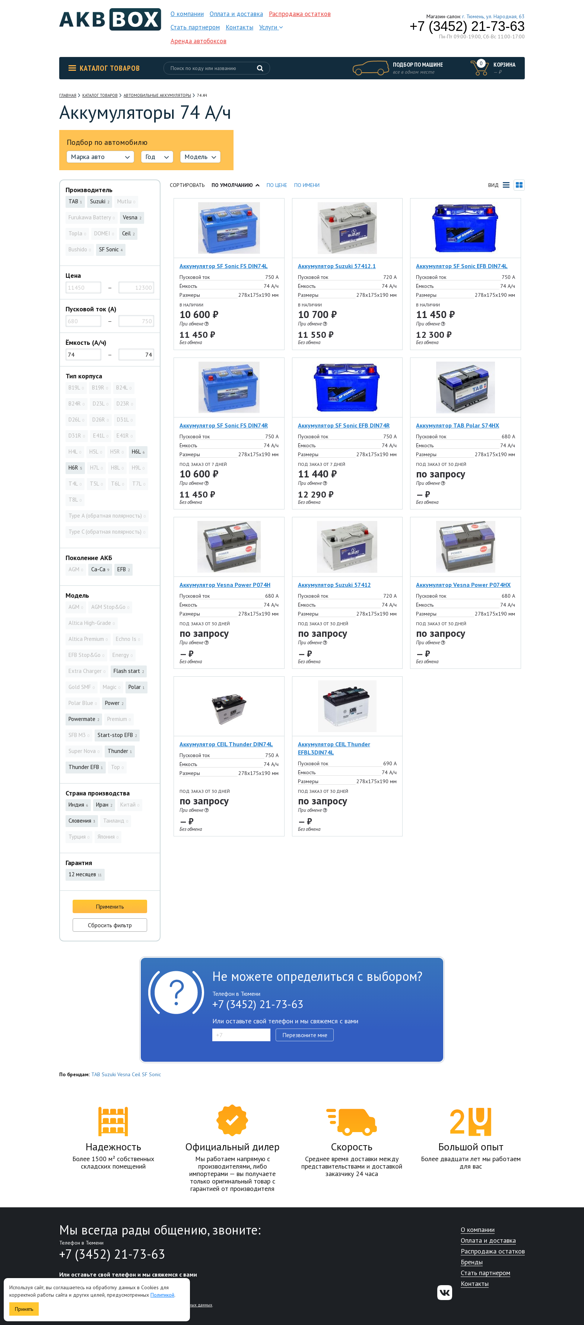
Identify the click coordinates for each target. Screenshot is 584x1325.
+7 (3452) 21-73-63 (467, 26)
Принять (24, 1309)
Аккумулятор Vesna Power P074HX (463, 584)
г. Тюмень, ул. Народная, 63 (493, 16)
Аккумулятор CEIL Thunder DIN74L (226, 744)
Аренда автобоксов (198, 41)
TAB (95, 1074)
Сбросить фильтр (110, 925)
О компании (187, 14)
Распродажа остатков (300, 14)
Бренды (472, 1262)
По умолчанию (236, 185)
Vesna (123, 1074)
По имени (307, 185)
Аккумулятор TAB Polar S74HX (457, 425)
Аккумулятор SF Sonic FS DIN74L (224, 266)
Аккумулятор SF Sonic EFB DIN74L (462, 266)
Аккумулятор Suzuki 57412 (334, 584)
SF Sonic (151, 1074)
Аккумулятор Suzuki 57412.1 (337, 266)
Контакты (239, 27)
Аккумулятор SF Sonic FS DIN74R (224, 425)
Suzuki (109, 1074)
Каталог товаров (104, 68)
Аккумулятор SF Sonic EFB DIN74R (344, 425)
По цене (277, 185)
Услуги (271, 27)
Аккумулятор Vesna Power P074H (225, 584)
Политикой (162, 1294)
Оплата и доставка (236, 14)
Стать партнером (195, 27)
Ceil (136, 1074)
